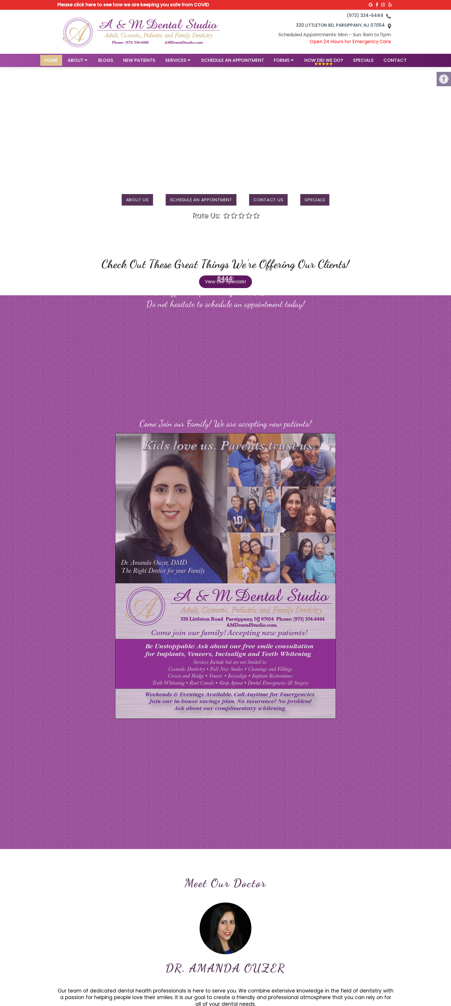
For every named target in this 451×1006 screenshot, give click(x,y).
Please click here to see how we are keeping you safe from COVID (133, 4)
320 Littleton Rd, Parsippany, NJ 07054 (340, 25)
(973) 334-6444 (365, 15)
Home (51, 62)
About (75, 62)
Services (175, 62)
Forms (282, 62)
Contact (395, 62)
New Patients (139, 62)
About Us (137, 200)
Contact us (268, 200)
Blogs (105, 62)
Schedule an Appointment (232, 62)
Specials (363, 62)
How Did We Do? (323, 62)
